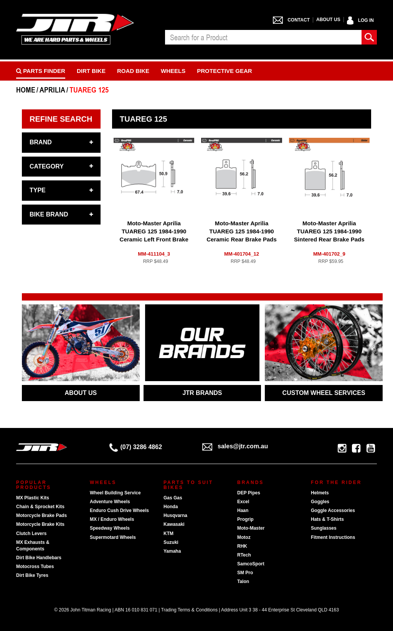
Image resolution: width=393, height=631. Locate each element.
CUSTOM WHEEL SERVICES (323, 393)
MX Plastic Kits (32, 498)
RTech (244, 555)
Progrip (245, 519)
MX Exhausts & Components (33, 546)
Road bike (133, 71)
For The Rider (336, 482)
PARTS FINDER (40, 71)
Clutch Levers (31, 533)
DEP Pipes (248, 493)
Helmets (320, 493)
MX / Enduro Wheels (112, 519)
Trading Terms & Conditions (189, 610)
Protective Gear (224, 71)
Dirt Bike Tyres (32, 575)
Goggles (320, 501)
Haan (242, 510)
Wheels (173, 71)
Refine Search (61, 119)
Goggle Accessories (333, 510)
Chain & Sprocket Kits (40, 506)
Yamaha (172, 551)
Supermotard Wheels (113, 537)
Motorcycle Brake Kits (40, 524)
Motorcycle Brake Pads (41, 515)
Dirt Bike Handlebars (38, 557)
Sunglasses (324, 528)
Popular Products (33, 485)
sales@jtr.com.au (235, 446)
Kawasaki (174, 524)
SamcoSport (250, 564)
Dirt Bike (91, 71)
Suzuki (170, 542)
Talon (243, 581)
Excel (243, 501)
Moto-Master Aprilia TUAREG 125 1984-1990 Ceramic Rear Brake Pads (241, 231)
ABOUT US (81, 393)
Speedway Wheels (110, 528)
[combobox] (263, 37)
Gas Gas (172, 498)
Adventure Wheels (110, 501)
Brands (250, 482)
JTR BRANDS (202, 393)
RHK (242, 546)
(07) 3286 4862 (135, 447)
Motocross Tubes (35, 566)
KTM (168, 533)
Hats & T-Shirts (327, 519)
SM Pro (245, 572)
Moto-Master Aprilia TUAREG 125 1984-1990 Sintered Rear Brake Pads (329, 231)
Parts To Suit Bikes (188, 485)
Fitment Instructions (333, 537)
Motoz (244, 537)
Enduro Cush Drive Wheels (119, 510)
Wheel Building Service (115, 493)
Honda (170, 506)
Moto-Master (250, 528)
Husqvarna (175, 515)
